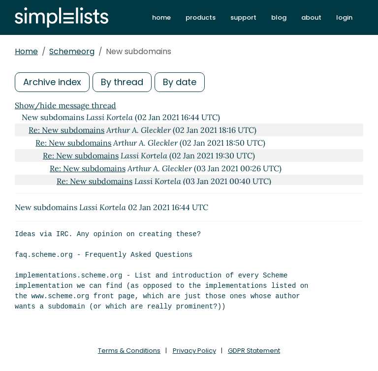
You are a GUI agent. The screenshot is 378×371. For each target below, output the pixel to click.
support (243, 17)
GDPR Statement (254, 350)
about (311, 17)
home (161, 17)
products (201, 17)
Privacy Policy (194, 350)
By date (179, 82)
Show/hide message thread (65, 105)
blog (278, 17)
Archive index (52, 82)
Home (26, 51)
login (344, 17)
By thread (122, 82)
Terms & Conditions (129, 350)
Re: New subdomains (66, 130)
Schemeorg (71, 51)
